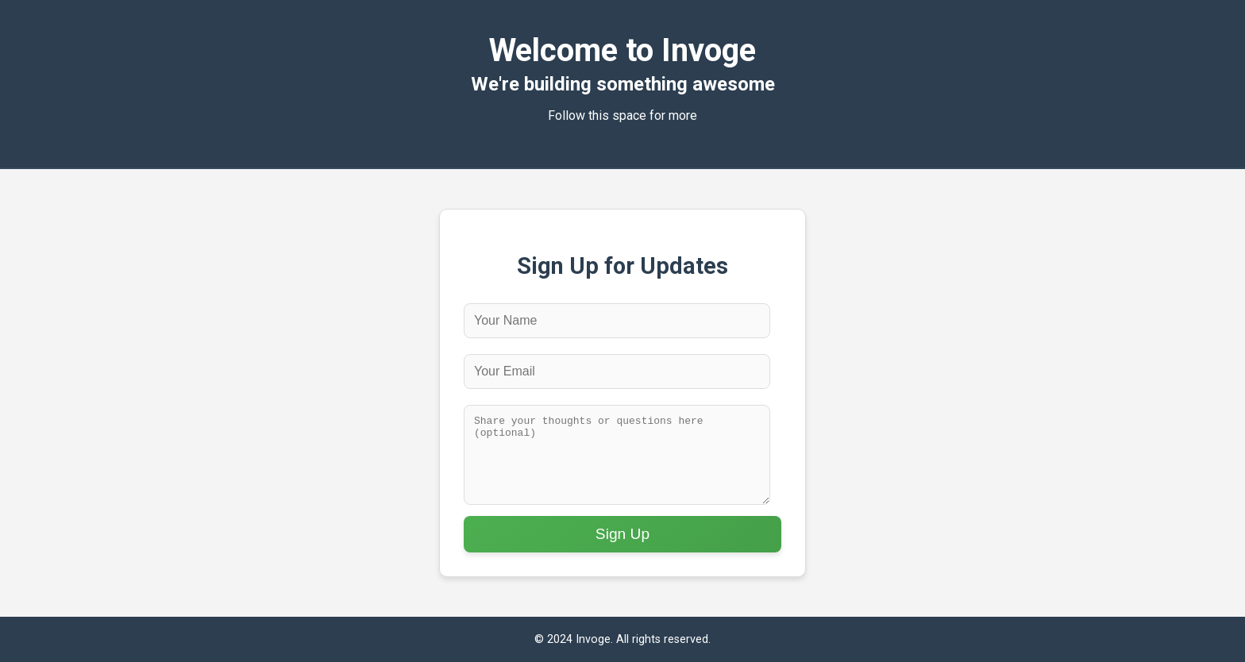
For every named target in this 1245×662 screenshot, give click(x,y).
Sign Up (622, 533)
